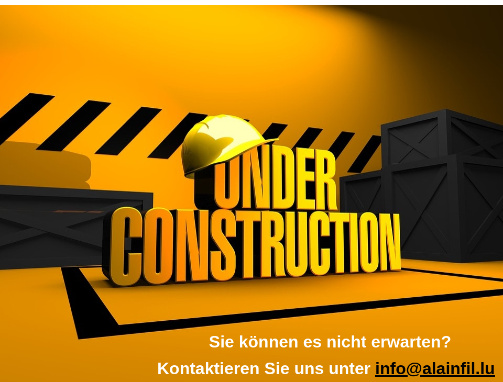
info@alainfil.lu (435, 368)
